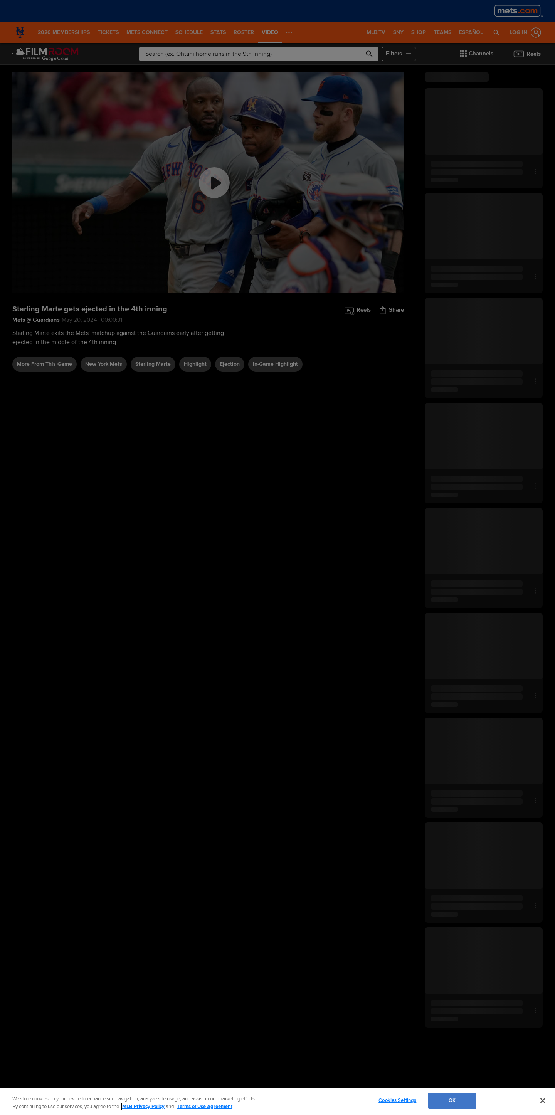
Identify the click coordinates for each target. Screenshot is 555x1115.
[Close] (542, 1100)
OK (452, 1100)
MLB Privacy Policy (143, 1106)
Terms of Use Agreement (204, 1106)
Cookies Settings (397, 1100)
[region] (277, 1101)
